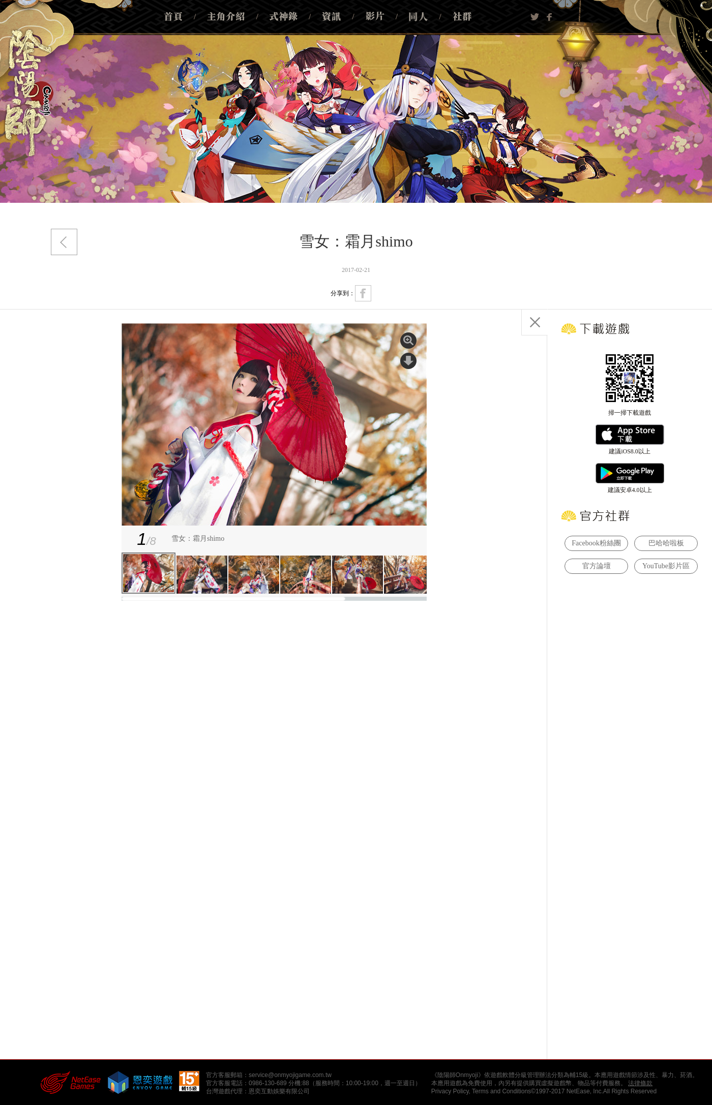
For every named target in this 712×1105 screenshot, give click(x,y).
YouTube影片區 (666, 566)
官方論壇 (596, 566)
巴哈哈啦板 (666, 543)
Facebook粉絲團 (596, 543)
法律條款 (640, 1083)
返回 (64, 242)
